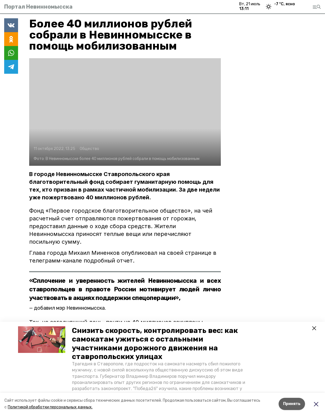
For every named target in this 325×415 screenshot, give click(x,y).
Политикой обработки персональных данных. (50, 407)
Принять (292, 403)
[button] (41, 339)
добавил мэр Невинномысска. (70, 308)
